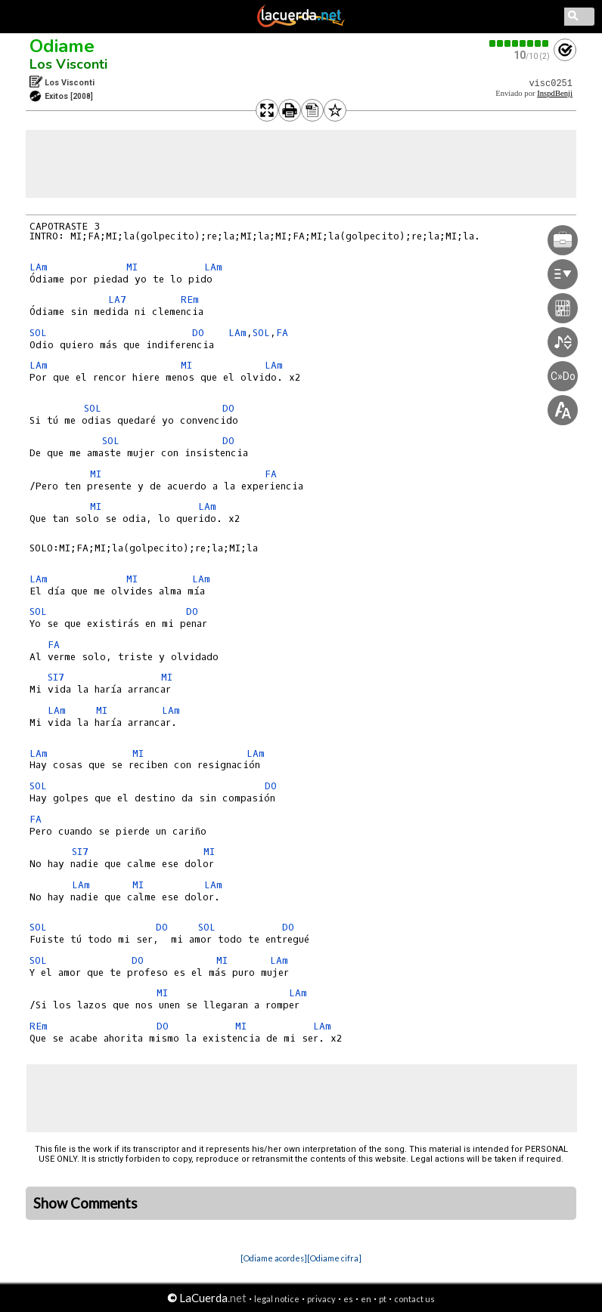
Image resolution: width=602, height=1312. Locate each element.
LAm (38, 267)
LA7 (117, 299)
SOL (38, 332)
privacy (321, 1299)
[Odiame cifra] (334, 1258)
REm (190, 299)
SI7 (56, 677)
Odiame (62, 46)
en (366, 1299)
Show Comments (85, 1203)
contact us (414, 1299)
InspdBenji (555, 93)
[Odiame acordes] (273, 1258)
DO (198, 332)
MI (132, 267)
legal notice (276, 1299)
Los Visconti (68, 64)
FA (282, 332)
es (348, 1299)
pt (382, 1299)
